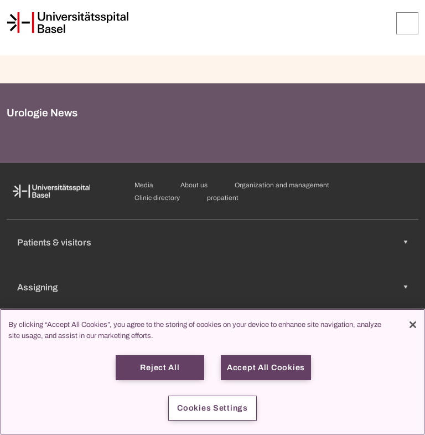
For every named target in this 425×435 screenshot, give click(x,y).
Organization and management (282, 185)
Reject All (159, 367)
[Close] (413, 325)
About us (194, 185)
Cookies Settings (212, 407)
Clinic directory (157, 198)
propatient (223, 198)
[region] (212, 372)
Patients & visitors (54, 242)
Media (143, 185)
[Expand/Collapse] (407, 23)
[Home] (67, 22)
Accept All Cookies (266, 367)
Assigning (37, 287)
